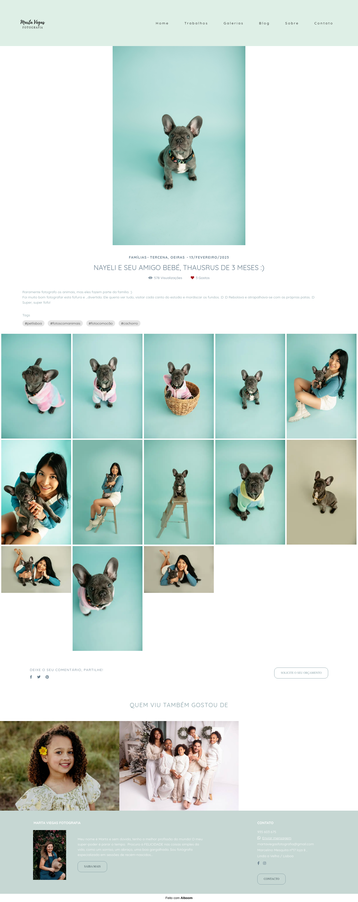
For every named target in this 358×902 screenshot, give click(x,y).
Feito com (178, 898)
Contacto (271, 879)
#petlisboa (33, 323)
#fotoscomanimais (65, 323)
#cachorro (129, 323)
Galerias (234, 23)
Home (162, 23)
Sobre (292, 23)
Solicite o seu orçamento (301, 673)
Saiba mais (92, 866)
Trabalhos (196, 23)
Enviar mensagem (276, 838)
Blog (264, 23)
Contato (323, 23)
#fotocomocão (101, 323)
